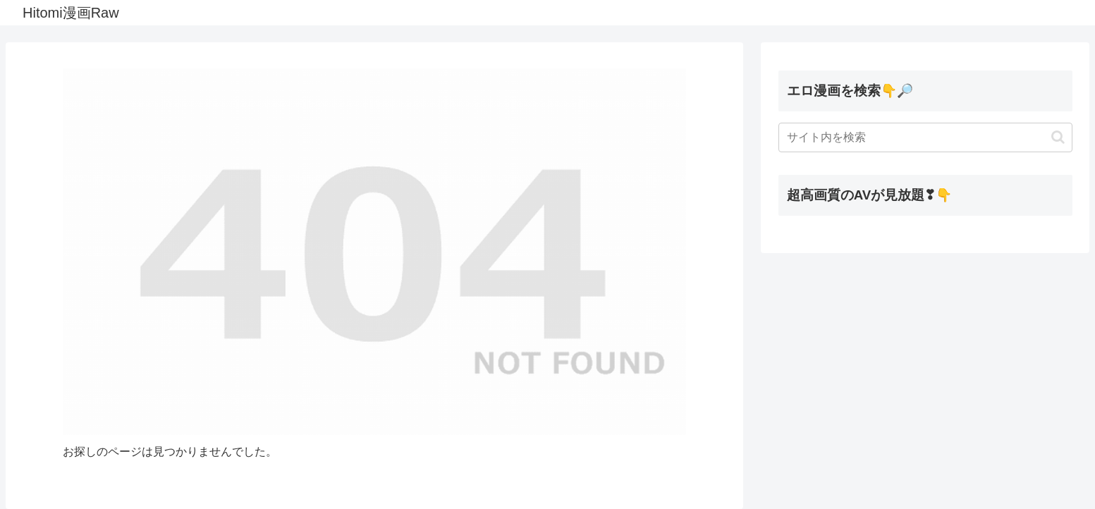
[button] (1058, 137)
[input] (925, 137)
